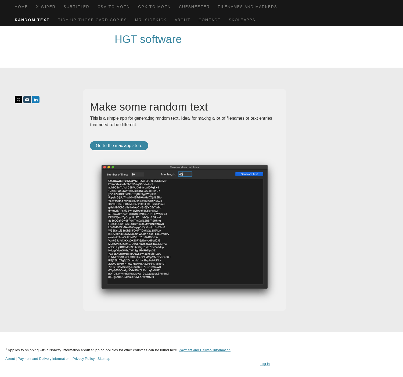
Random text (32, 20)
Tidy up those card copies (92, 20)
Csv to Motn (114, 7)
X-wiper (46, 7)
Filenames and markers (247, 7)
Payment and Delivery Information (205, 350)
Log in (265, 364)
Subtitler (76, 7)
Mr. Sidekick (151, 20)
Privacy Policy (84, 359)
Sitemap (104, 359)
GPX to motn (154, 7)
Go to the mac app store (119, 145)
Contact (210, 20)
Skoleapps (242, 20)
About (182, 20)
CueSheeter (194, 7)
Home (21, 7)
